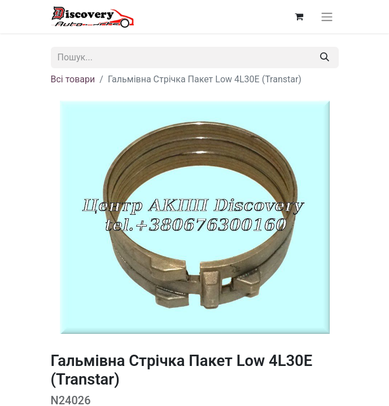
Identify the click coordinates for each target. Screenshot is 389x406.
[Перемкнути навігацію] (327, 17)
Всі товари (73, 79)
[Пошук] (325, 57)
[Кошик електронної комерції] (299, 16)
